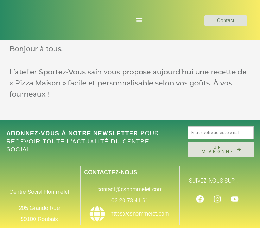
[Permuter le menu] (139, 20)
